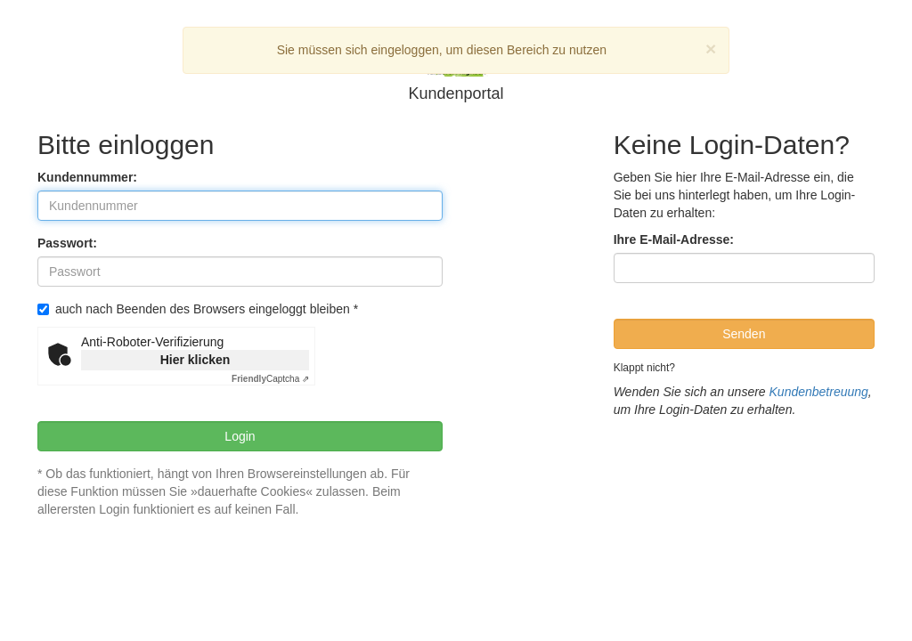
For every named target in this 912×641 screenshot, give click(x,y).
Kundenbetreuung (819, 392)
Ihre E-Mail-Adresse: (674, 239)
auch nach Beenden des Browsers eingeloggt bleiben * (197, 309)
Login (239, 436)
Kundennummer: (87, 177)
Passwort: (67, 243)
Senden (743, 334)
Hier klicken (195, 360)
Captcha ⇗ (270, 379)
